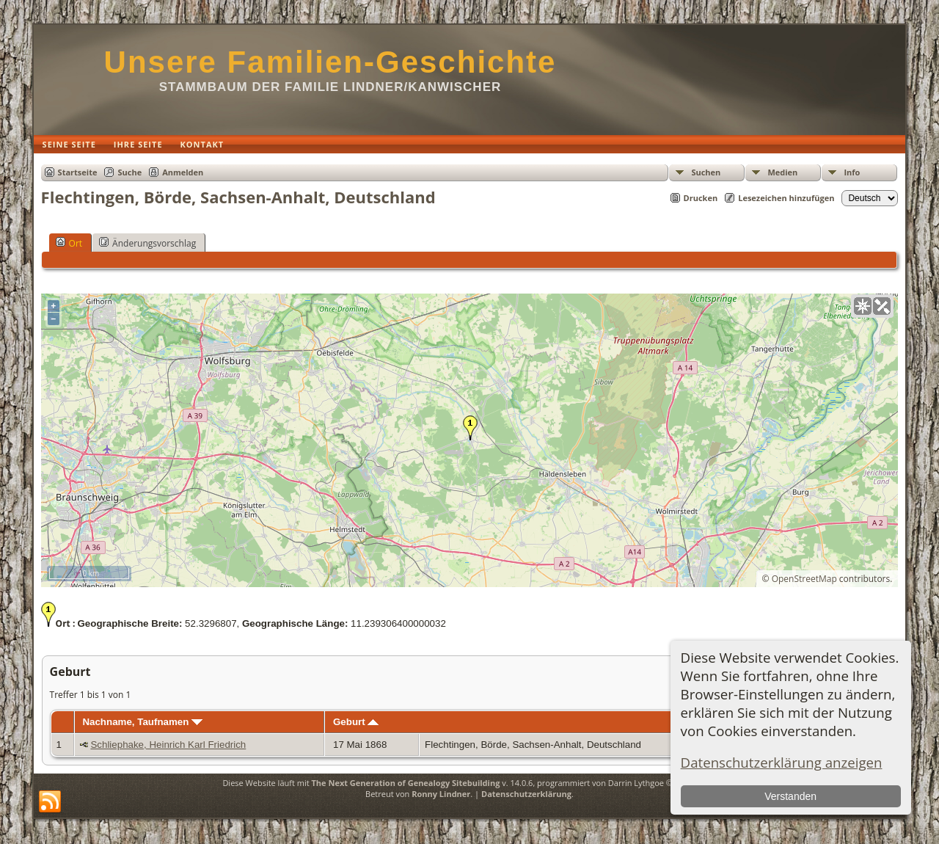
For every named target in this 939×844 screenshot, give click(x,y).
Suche (129, 172)
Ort (69, 243)
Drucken (701, 197)
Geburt (356, 721)
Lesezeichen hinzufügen (786, 197)
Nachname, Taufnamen (142, 721)
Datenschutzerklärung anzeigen (782, 762)
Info (852, 172)
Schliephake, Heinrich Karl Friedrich (168, 744)
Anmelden (182, 172)
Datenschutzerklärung (526, 793)
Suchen (705, 172)
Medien (782, 172)
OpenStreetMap (804, 578)
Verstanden (790, 796)
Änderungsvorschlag (147, 243)
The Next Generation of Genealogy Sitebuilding (405, 782)
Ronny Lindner (441, 793)
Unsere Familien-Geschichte (330, 62)
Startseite (78, 172)
